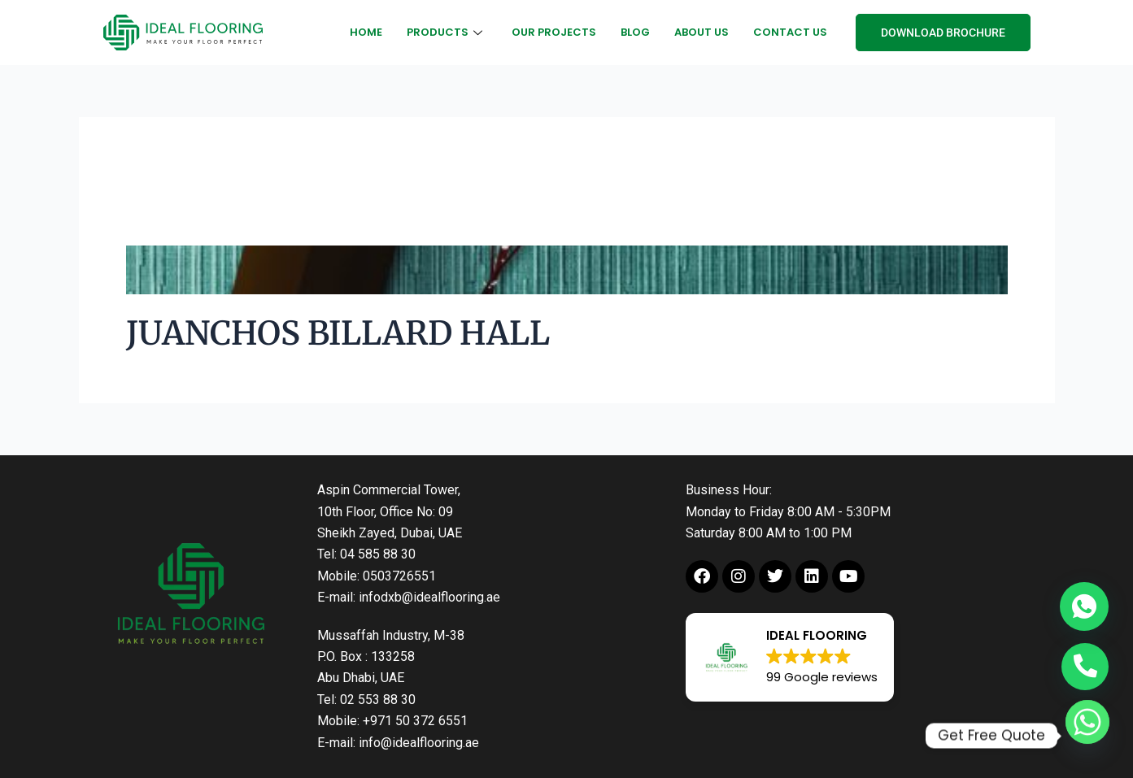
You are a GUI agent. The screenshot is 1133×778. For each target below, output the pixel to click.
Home (366, 32)
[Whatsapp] (1087, 736)
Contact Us (790, 32)
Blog (635, 32)
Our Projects (554, 32)
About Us (701, 32)
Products (444, 32)
